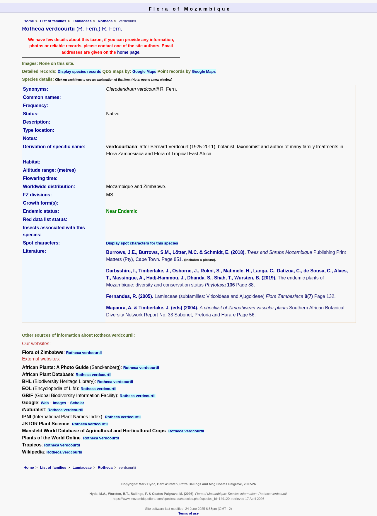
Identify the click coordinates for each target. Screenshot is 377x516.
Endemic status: (41, 211)
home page (128, 52)
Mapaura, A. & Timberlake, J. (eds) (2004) (151, 307)
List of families (53, 21)
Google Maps (144, 71)
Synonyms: (35, 89)
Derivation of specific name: (54, 146)
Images (59, 403)
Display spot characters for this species (142, 243)
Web (45, 403)
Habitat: (31, 161)
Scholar (77, 403)
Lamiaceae (81, 21)
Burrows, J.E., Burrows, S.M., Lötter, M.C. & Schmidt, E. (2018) (175, 252)
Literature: (34, 251)
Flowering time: (40, 178)
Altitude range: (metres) (49, 170)
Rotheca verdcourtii (84, 352)
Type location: (38, 130)
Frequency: (35, 105)
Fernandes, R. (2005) (129, 296)
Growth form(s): (40, 202)
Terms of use (188, 513)
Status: (31, 113)
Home (28, 21)
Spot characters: (41, 242)
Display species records (79, 71)
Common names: (42, 97)
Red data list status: (45, 219)
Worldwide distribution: (49, 186)
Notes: (30, 138)
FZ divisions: (37, 194)
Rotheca (105, 21)
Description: (36, 121)
